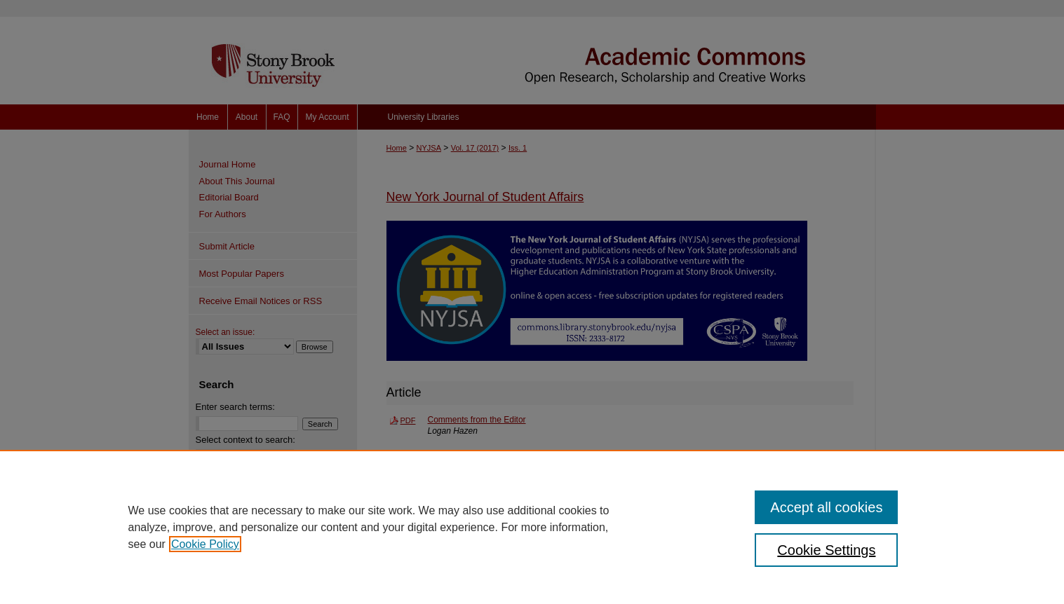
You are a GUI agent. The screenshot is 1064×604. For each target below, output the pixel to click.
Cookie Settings (826, 550)
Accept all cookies (826, 507)
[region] (532, 527)
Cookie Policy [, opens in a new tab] (205, 544)
